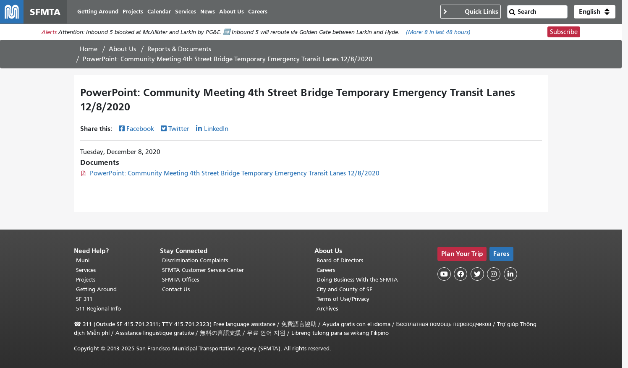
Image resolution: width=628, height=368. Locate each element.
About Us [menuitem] (231, 11)
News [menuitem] (207, 11)
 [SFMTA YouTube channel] (444, 274)
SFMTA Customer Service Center (203, 270)
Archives (327, 308)
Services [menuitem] (185, 11)
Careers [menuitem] (257, 11)
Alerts (49, 32)
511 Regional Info (98, 308)
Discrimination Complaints (195, 260)
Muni (82, 260)
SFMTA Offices (180, 279)
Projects (85, 279)
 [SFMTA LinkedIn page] (510, 274)
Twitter (178, 129)
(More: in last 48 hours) (438, 32)
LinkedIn (216, 129)
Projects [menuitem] (133, 11)
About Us (122, 49)
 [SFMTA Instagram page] (494, 274)
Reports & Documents (179, 49)
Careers (326, 270)
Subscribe (564, 32)
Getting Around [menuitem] (97, 11)
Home (88, 49)
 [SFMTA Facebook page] (460, 274)
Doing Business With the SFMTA (357, 279)
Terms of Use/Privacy (343, 299)
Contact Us (176, 289)
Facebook (140, 129)
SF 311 (84, 299)
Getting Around (96, 289)
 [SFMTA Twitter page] (477, 274)
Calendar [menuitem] (159, 11)
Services (86, 270)
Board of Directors (340, 260)
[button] (594, 11)
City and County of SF (344, 289)
